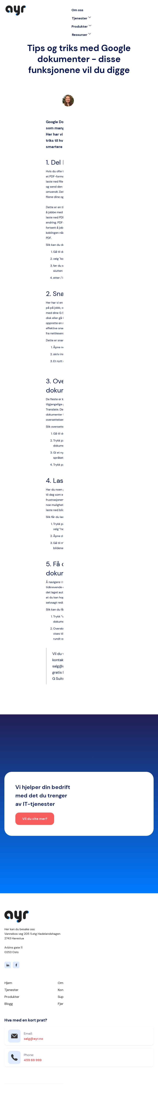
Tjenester (11, 990)
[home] (15, 10)
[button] (81, 18)
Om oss (77, 10)
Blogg (8, 1004)
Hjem (8, 983)
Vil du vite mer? (34, 820)
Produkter (11, 997)
